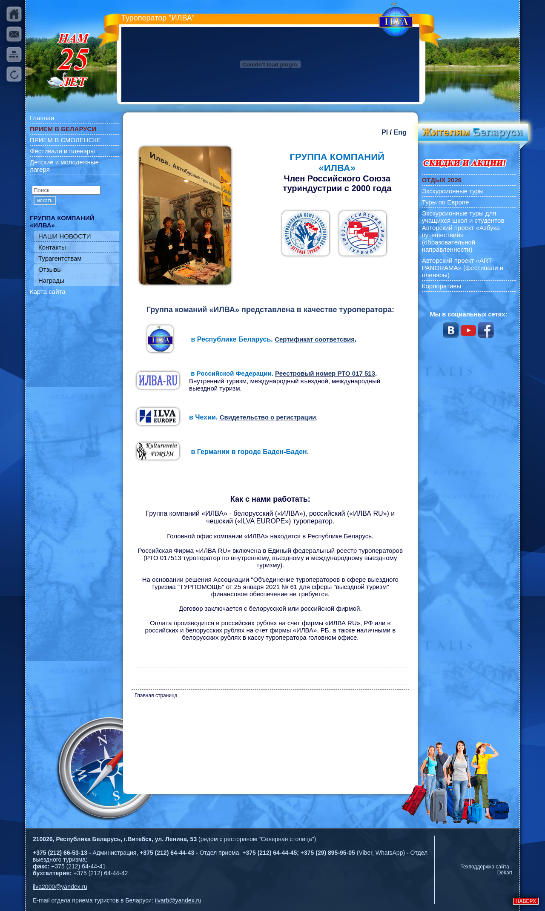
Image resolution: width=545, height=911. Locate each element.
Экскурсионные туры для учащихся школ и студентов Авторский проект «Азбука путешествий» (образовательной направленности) (463, 231)
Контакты (52, 247)
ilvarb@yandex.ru (178, 900)
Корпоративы (441, 286)
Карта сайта (48, 291)
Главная (42, 117)
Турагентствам (60, 258)
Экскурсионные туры (453, 191)
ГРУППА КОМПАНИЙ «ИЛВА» (62, 221)
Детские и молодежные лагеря (64, 165)
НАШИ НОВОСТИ (64, 236)
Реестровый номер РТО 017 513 (325, 373)
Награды (51, 280)
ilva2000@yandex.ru (60, 886)
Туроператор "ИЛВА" (158, 18)
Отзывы (50, 269)
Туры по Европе (445, 202)
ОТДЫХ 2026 (442, 180)
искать (44, 201)
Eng (399, 132)
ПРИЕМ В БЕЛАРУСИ (63, 128)
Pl (385, 132)
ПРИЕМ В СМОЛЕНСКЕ (65, 140)
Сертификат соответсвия (315, 339)
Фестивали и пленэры (62, 151)
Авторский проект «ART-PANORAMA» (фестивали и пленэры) (463, 268)
